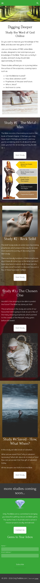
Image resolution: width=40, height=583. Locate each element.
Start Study (20, 155)
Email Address (6, 552)
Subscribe (20, 564)
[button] (2, 3)
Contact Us (20, 530)
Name (3, 546)
